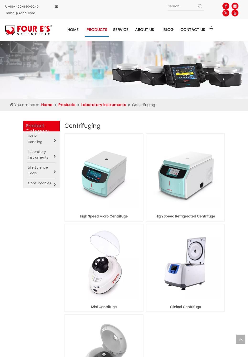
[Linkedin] (235, 6)
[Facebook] (225, 6)
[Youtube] (235, 13)
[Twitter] (225, 13)
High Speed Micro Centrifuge (104, 216)
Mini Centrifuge (104, 307)
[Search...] (182, 6)
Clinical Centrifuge (185, 307)
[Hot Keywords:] (200, 6)
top (240, 339)
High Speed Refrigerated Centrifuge (185, 216)
